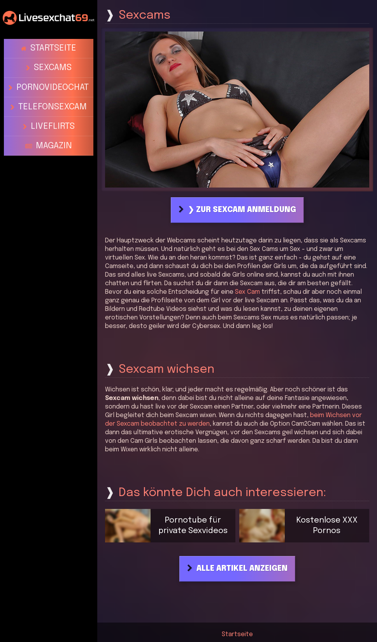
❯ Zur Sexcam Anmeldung (242, 210)
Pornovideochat (53, 71)
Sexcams (52, 58)
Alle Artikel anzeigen (242, 569)
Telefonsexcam (52, 85)
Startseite (53, 45)
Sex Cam (247, 292)
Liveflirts (52, 98)
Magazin (53, 111)
